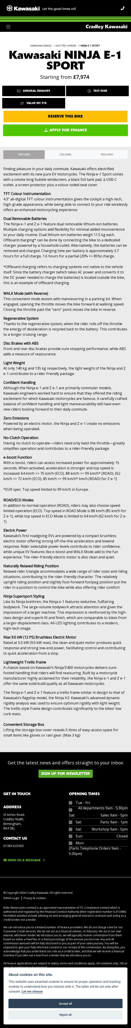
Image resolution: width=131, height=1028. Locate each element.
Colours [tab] (65, 154)
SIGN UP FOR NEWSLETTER (65, 773)
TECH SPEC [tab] (107, 154)
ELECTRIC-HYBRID (66, 45)
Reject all (65, 1014)
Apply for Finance (65, 130)
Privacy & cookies (35, 898)
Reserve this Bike (65, 116)
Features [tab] (24, 154)
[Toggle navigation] (8, 27)
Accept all (65, 1003)
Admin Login (11, 898)
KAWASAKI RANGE (41, 45)
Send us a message (22, 860)
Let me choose (32, 991)
